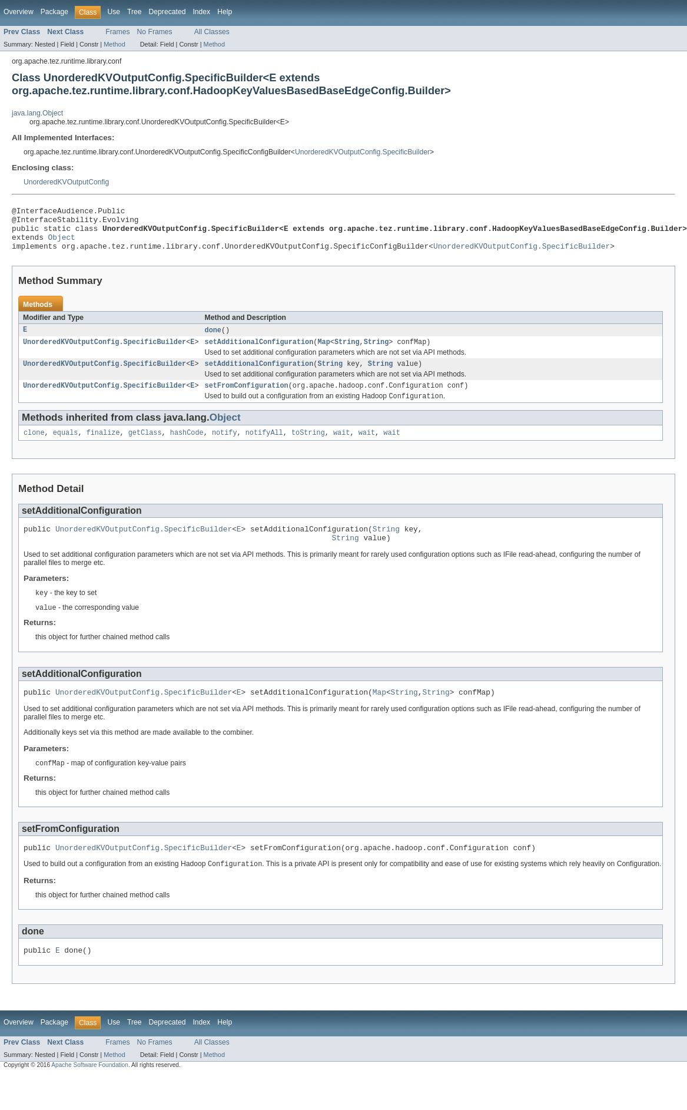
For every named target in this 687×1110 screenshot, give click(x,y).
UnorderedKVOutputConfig (66, 182)
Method (114, 44)
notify (224, 447)
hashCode (187, 447)
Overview (19, 12)
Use (113, 12)
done (212, 339)
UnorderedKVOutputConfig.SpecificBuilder (362, 152)
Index (201, 12)
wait (341, 447)
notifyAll (264, 447)
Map (323, 352)
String (347, 352)
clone (34, 447)
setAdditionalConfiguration (258, 352)
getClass (145, 447)
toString (308, 447)
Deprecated (167, 12)
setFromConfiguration (246, 398)
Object (61, 244)
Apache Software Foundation (89, 1091)
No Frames (154, 32)
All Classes (212, 32)
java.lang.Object (37, 113)
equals (65, 447)
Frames (117, 32)
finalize (103, 447)
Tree (134, 12)
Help (224, 12)
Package (54, 12)
